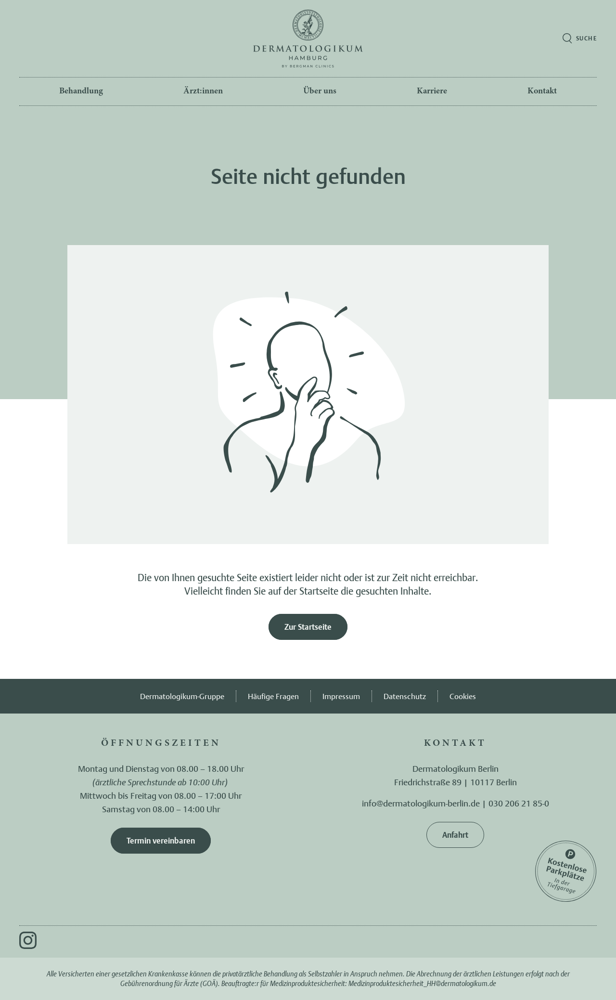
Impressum (341, 696)
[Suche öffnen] (580, 38)
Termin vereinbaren (161, 840)
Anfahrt (455, 835)
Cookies (462, 696)
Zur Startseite (308, 627)
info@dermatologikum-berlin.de (421, 803)
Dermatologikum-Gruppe (182, 696)
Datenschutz (405, 696)
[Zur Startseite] (308, 38)
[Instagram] (28, 940)
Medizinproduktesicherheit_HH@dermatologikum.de (422, 983)
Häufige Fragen (273, 696)
